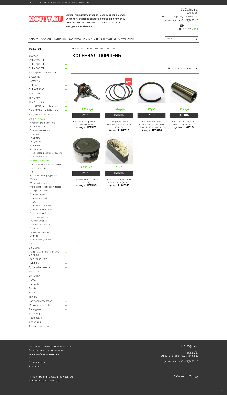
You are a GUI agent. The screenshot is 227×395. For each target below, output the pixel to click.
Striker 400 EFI (36, 60)
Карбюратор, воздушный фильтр (46, 153)
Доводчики (35, 322)
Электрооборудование (41, 239)
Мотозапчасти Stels (39, 305)
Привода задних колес (40, 206)
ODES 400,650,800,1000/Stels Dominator (44, 253)
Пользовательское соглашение (46, 350)
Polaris (32, 288)
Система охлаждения (40, 224)
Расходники (35, 309)
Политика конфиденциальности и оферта (50, 346)
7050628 (193, 20)
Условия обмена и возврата (44, 354)
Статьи (33, 2)
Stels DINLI (34, 247)
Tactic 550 (34, 93)
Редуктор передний (39, 217)
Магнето (34, 179)
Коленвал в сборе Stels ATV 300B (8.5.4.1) (86, 123)
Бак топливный (37, 126)
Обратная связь (59, 2)
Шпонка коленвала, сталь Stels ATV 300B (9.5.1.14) (119, 181)
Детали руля (36, 149)
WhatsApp (192, 12)
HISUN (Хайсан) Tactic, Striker (44, 72)
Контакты (60, 38)
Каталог (34, 38)
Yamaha (33, 296)
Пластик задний (37, 194)
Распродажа (36, 317)
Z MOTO (33, 243)
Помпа (33, 202)
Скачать (46, 38)
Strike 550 (34, 85)
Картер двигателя (38, 157)
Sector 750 (34, 81)
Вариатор (35, 134)
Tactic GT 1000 (36, 102)
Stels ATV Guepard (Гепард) (43, 106)
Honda (32, 280)
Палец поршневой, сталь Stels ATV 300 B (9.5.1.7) (184, 123)
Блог (31, 358)
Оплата (87, 38)
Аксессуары (35, 313)
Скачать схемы (76, 2)
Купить (86, 115)
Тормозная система (39, 232)
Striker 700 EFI (36, 68)
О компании (126, 38)
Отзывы (87, 26)
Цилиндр (34, 236)
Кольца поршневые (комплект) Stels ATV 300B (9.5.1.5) (119, 124)
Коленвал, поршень (39, 160)
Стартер (34, 228)
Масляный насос (38, 183)
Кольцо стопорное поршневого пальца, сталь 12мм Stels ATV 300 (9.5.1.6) (152, 124)
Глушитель (35, 138)
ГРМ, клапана (36, 141)
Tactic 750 (34, 97)
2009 (190, 376)
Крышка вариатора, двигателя (44, 175)
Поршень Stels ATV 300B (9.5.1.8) (86, 181)
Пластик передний (38, 198)
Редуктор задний (38, 213)
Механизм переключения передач (46, 187)
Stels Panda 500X (38, 259)
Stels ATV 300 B (37, 118)
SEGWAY (33, 55)
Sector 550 (34, 76)
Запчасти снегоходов (40, 301)
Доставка (44, 2)
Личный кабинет (105, 38)
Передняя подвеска (39, 190)
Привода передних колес (42, 209)
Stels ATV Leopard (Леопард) (44, 110)
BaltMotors (34, 263)
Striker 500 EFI (36, 64)
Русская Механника (39, 267)
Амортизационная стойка (42, 123)
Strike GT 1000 (36, 89)
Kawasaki (34, 284)
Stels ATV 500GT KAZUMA (42, 114)
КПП (32, 172)
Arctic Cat (34, 271)
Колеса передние (38, 168)
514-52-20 (192, 16)
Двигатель (35, 145)
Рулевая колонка (38, 221)
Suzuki (32, 292)
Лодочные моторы (39, 326)
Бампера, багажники (40, 130)
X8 (88, 2)
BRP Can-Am (35, 275)
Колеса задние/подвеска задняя (45, 164)
